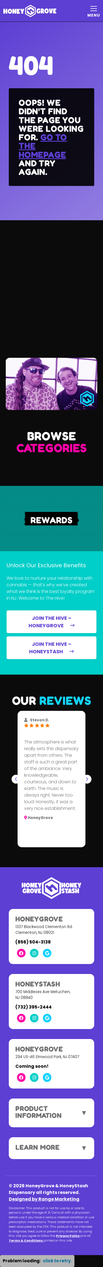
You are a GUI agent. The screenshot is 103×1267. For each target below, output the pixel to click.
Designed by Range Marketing (44, 1199)
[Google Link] (47, 953)
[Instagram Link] (34, 953)
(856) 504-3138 (33, 942)
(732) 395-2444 (33, 1007)
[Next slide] (87, 779)
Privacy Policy (68, 1236)
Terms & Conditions (26, 1240)
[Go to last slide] (16, 779)
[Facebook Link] (21, 953)
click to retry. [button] (57, 1261)
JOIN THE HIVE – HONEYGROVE (52, 622)
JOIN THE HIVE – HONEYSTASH (51, 648)
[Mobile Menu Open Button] (94, 10)
